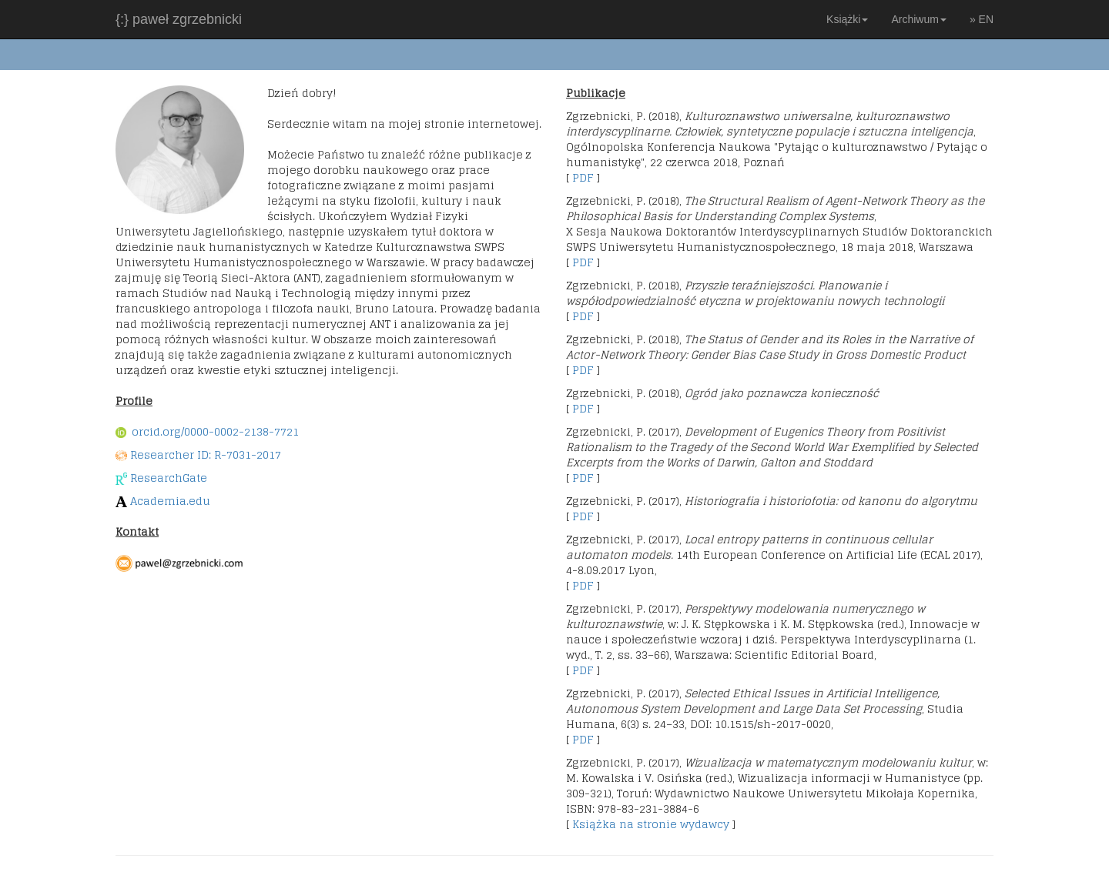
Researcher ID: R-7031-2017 (205, 454)
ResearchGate (168, 477)
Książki (847, 19)
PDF (583, 177)
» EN (981, 19)
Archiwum (918, 19)
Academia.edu (170, 500)
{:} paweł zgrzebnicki (179, 19)
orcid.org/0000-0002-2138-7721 (207, 431)
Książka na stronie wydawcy (650, 824)
